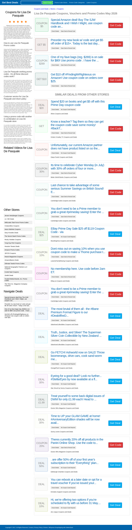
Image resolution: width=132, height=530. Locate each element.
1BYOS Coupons (10, 253)
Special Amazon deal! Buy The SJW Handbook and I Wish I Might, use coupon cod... (16, 298)
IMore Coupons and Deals (59, 113)
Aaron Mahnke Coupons (13, 229)
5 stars (26, 22)
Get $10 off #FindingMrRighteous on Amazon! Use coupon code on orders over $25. (17, 315)
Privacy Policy (38, 527)
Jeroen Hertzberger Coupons (14, 215)
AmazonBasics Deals (12, 260)
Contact (31, 527)
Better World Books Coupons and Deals (64, 177)
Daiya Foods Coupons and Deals (61, 157)
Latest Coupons (92, 2)
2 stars (14, 22)
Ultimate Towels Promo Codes (14, 263)
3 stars (18, 22)
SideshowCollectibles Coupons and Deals (64, 324)
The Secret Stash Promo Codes (15, 236)
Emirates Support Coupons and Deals (63, 492)
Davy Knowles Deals (11, 233)
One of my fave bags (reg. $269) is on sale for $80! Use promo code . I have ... (18, 310)
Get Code (115, 25)
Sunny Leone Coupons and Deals (62, 431)
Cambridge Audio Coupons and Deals (63, 201)
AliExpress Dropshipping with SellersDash (60, 527)
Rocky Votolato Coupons (13, 239)
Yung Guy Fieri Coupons (13, 243)
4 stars (22, 22)
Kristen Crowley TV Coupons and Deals (64, 137)
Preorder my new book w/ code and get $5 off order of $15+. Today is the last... (17, 304)
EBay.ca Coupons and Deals (60, 281)
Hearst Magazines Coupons (14, 256)
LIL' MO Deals (9, 219)
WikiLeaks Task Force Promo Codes (17, 222)
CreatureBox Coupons (12, 226)
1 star (10, 22)
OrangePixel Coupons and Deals (61, 368)
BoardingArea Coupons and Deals (62, 241)
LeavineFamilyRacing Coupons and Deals (64, 261)
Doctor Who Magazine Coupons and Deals (65, 408)
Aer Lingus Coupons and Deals (61, 512)
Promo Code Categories (77, 2)
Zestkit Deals (9, 275)
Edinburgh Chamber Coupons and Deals (64, 472)
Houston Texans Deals (12, 246)
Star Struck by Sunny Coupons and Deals (64, 388)
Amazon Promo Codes (12, 250)
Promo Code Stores (61, 2)
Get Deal (115, 106)
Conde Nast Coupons (12, 272)
